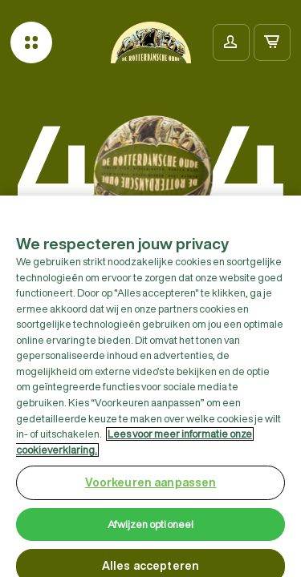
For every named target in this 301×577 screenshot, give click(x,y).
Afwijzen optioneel (150, 529)
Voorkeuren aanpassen (151, 487)
